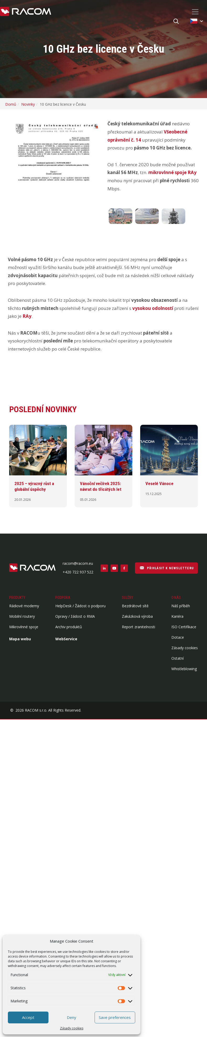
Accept (28, 1017)
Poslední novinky (43, 409)
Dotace (177, 637)
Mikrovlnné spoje (23, 626)
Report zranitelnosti (138, 626)
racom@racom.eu (78, 563)
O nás (176, 597)
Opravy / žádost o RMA (75, 616)
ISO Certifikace (183, 626)
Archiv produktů (68, 626)
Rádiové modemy (24, 605)
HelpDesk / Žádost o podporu (80, 605)
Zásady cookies (71, 1028)
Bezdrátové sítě (135, 605)
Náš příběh (180, 605)
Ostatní (177, 658)
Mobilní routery (22, 616)
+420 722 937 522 (78, 571)
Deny (71, 1017)
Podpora (62, 597)
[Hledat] (176, 21)
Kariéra (177, 616)
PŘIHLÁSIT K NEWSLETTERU (166, 567)
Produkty (17, 597)
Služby (127, 597)
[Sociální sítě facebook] (124, 568)
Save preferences (115, 1017)
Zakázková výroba (137, 616)
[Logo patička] (32, 568)
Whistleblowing (184, 668)
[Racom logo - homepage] (25, 12)
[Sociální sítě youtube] (114, 568)
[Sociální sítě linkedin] (104, 568)
